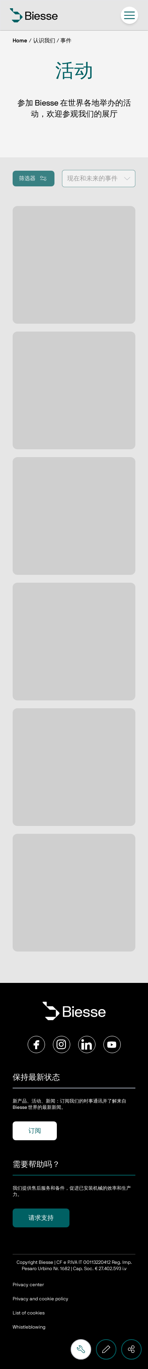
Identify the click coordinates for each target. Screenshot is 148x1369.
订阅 (34, 1131)
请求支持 (41, 1218)
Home (20, 41)
